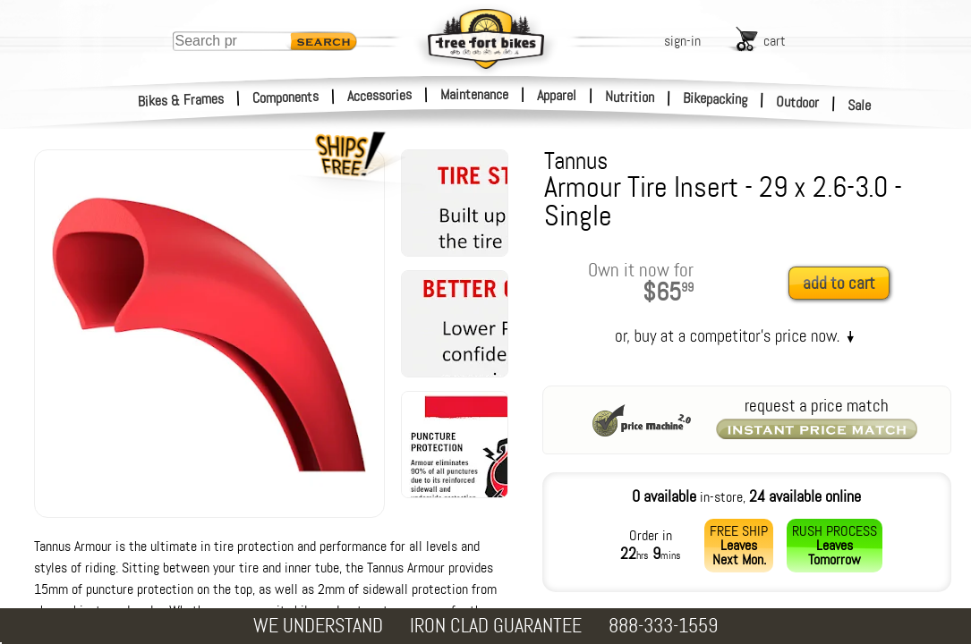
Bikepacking (715, 99)
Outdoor (798, 102)
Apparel (556, 95)
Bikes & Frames (181, 100)
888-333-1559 (663, 626)
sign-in (682, 40)
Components (285, 97)
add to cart (839, 283)
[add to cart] (844, 284)
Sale (859, 105)
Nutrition (629, 96)
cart (774, 40)
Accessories (379, 95)
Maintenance (474, 94)
